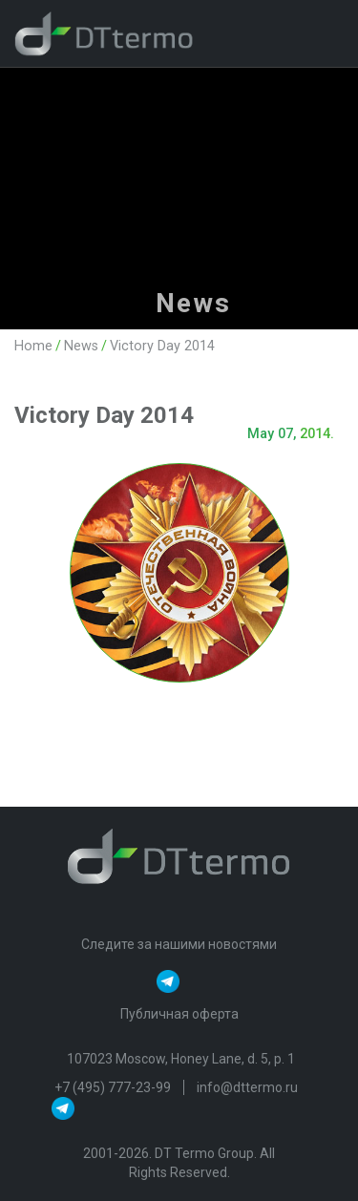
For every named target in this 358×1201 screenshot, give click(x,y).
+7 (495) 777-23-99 (114, 1087)
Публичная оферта (179, 1014)
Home (33, 346)
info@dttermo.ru (247, 1087)
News (81, 346)
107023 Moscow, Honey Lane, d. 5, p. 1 (181, 1058)
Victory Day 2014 (162, 346)
